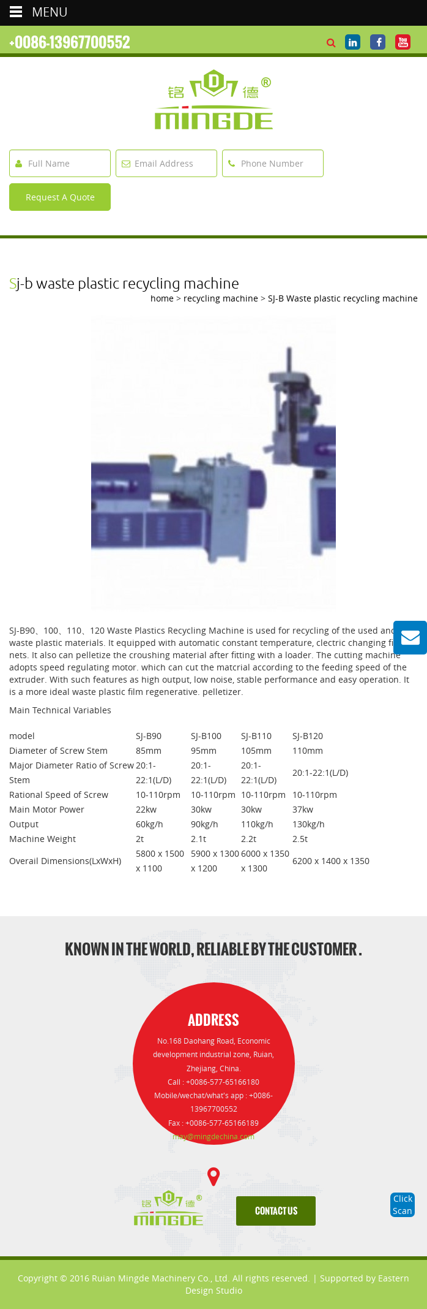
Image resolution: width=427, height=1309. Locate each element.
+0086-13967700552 (69, 42)
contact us (276, 1211)
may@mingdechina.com (213, 1136)
